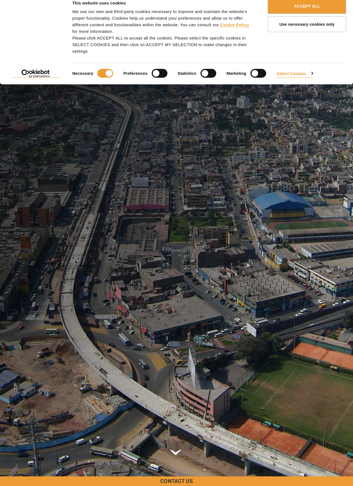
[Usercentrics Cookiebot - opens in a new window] (36, 82)
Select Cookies (291, 81)
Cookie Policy (234, 33)
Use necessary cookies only (307, 32)
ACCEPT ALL (307, 14)
